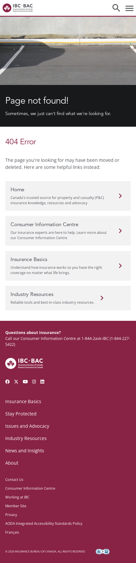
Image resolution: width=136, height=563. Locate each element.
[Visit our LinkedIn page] (42, 381)
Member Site (15, 505)
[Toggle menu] (129, 8)
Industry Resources (26, 438)
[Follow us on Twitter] (16, 381)
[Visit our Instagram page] (34, 381)
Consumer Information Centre (30, 488)
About (11, 463)
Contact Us (14, 479)
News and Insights (24, 451)
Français (12, 532)
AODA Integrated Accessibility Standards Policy (43, 523)
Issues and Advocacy (27, 426)
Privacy (11, 514)
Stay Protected (21, 414)
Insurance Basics (23, 401)
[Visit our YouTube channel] (25, 381)
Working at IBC (17, 497)
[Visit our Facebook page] (7, 381)
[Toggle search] (116, 8)
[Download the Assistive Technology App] (103, 551)
